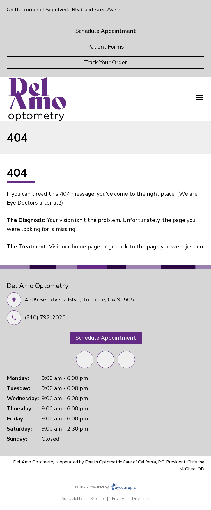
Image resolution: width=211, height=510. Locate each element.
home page (86, 246)
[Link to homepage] (36, 99)
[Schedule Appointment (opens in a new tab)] (105, 31)
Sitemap (97, 498)
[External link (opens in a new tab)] (126, 359)
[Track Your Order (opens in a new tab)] (105, 62)
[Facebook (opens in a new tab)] (84, 359)
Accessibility (71, 498)
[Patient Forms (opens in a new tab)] (105, 47)
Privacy (118, 498)
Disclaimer (141, 498)
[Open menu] (199, 97)
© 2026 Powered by (105, 487)
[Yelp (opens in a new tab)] (105, 359)
